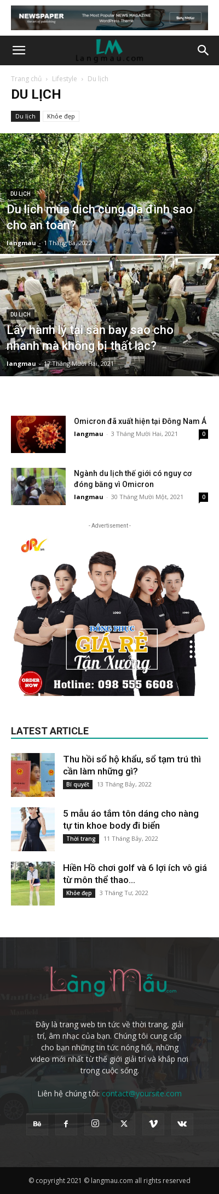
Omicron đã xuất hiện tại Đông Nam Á (140, 421)
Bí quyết (77, 784)
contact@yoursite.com (142, 1093)
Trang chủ (26, 78)
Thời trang (81, 838)
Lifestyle (64, 78)
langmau (21, 243)
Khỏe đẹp (61, 116)
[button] (18, 50)
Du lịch (25, 116)
